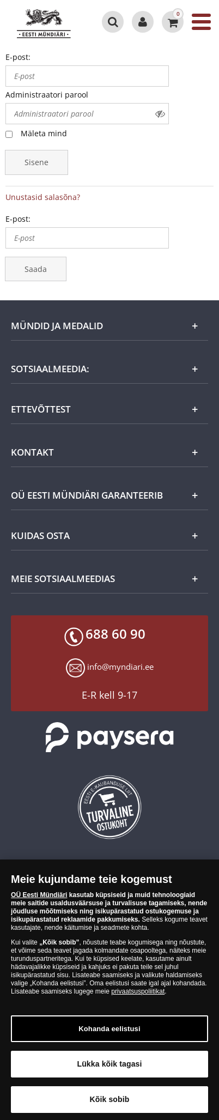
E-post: (18, 57)
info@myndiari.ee (120, 666)
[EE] (47, 21)
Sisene (36, 162)
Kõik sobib (110, 1102)
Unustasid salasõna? (42, 197)
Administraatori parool (46, 94)
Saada (36, 269)
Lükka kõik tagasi (109, 1067)
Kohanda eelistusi (109, 1032)
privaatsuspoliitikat (138, 994)
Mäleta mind (44, 133)
